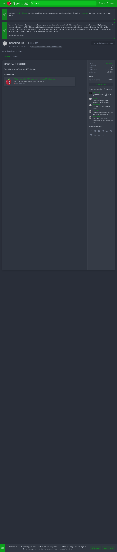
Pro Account (84, 13)
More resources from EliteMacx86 (100, 282)
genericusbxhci (40, 46)
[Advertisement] (58, 69)
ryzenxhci (54, 46)
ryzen (48, 46)
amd (33, 46)
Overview (7, 118)
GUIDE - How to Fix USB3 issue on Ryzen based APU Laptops (34, 202)
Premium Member (22, 13)
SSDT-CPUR (96, 304)
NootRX (95, 292)
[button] (4, 3)
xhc (60, 46)
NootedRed (96, 298)
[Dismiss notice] (112, 25)
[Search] (63, 3)
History (16, 118)
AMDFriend (96, 285)
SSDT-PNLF (96, 310)
